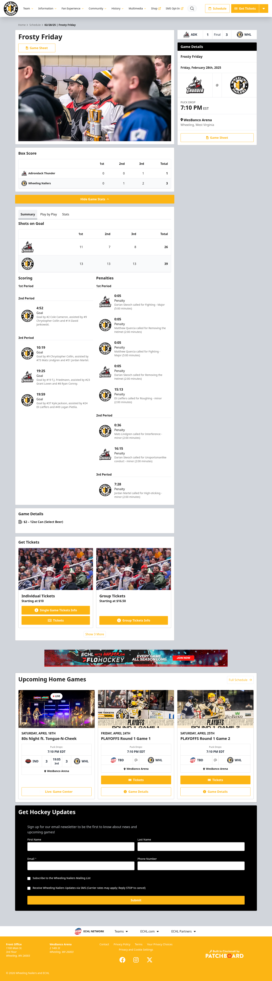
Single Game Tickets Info (56, 610)
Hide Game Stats (94, 199)
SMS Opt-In (174, 8)
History (117, 8)
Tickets (56, 620)
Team (28, 8)
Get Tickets (245, 8)
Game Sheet (37, 48)
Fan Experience (73, 8)
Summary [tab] (28, 214)
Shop (156, 8)
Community (98, 8)
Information (47, 8)
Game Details (136, 792)
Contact (104, 944)
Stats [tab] (65, 214)
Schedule (217, 8)
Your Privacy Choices (159, 944)
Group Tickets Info (133, 620)
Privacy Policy (122, 944)
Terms (138, 944)
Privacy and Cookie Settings (136, 949)
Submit (136, 900)
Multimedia (138, 8)
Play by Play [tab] (48, 214)
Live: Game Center (56, 791)
